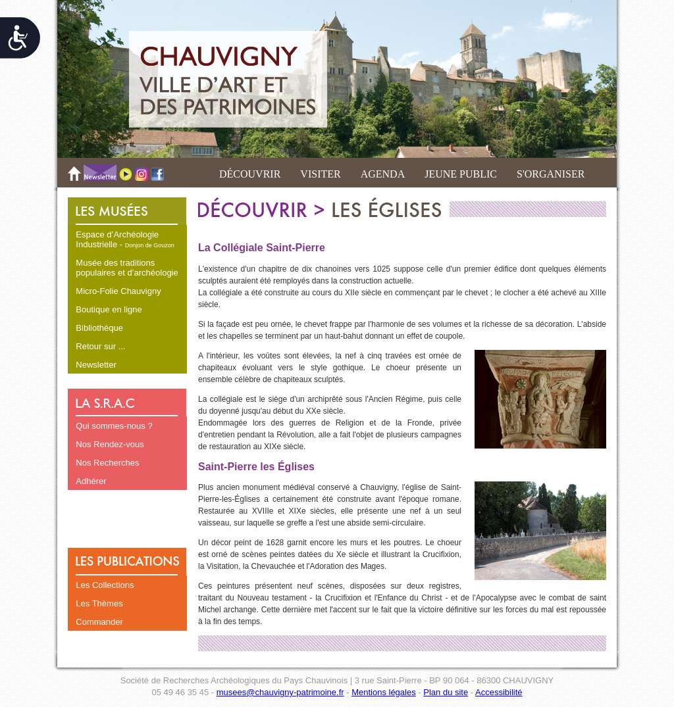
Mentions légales (383, 692)
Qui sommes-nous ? (114, 426)
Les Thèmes (99, 603)
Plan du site (445, 692)
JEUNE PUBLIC (461, 174)
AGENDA (383, 174)
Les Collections (105, 585)
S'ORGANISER (550, 174)
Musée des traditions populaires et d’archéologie (127, 268)
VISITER (320, 174)
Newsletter (96, 365)
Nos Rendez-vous (109, 444)
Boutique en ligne (109, 309)
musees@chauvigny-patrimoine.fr (280, 692)
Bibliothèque (99, 328)
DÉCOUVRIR (249, 174)
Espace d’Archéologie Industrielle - (125, 239)
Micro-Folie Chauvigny (118, 291)
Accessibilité (499, 692)
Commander (99, 622)
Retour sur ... (100, 346)
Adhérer (91, 481)
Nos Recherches (107, 463)
